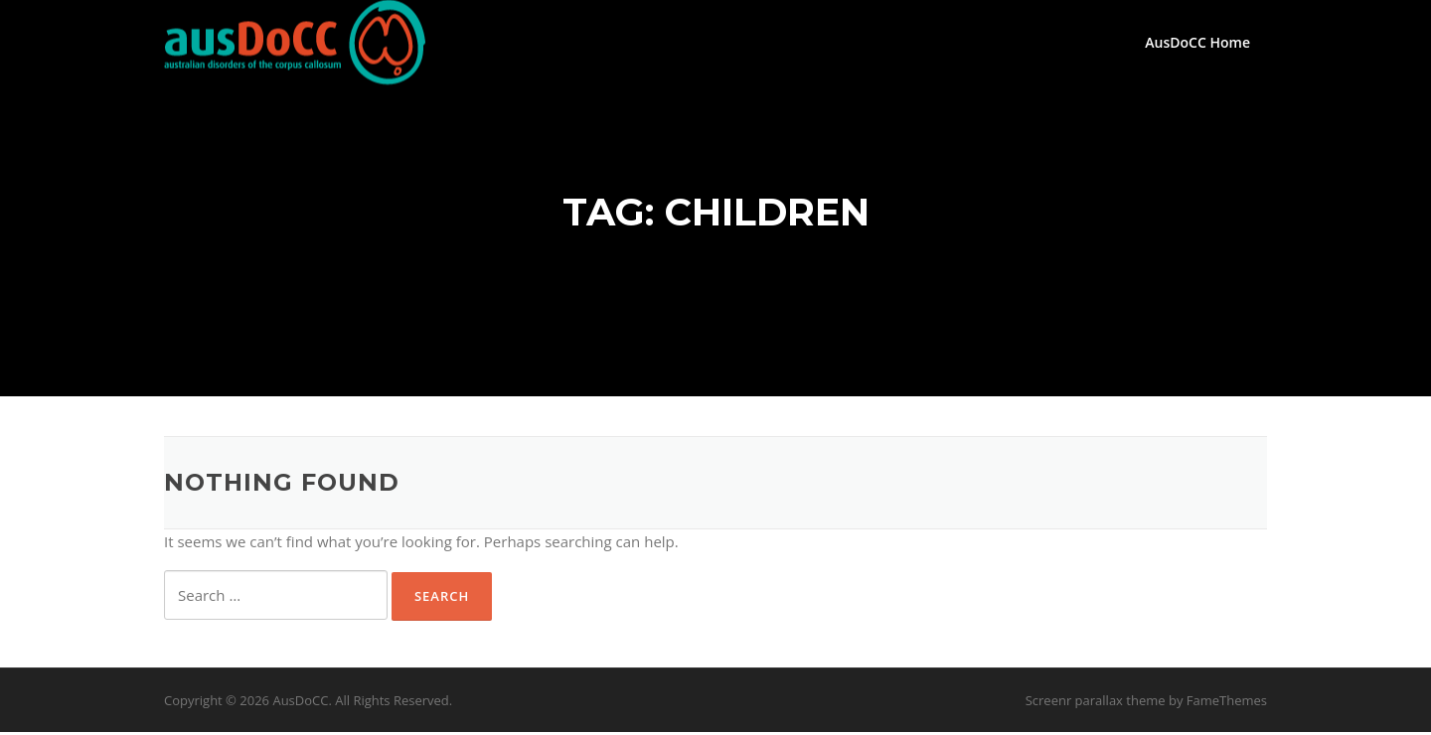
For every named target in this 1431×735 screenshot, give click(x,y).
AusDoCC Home (1197, 42)
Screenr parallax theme (1096, 703)
